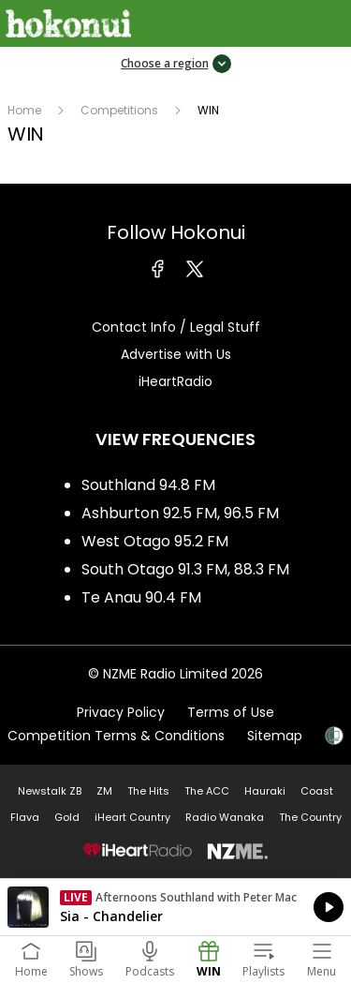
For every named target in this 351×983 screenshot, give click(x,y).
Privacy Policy (121, 712)
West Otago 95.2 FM (154, 541)
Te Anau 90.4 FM (141, 597)
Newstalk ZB (49, 790)
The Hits (148, 790)
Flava (24, 817)
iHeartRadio (175, 381)
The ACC (206, 790)
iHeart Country (132, 817)
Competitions (119, 110)
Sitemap (274, 735)
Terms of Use (230, 712)
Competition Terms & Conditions (116, 735)
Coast (316, 790)
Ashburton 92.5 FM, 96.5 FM (180, 513)
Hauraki (264, 790)
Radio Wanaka (224, 817)
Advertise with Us (176, 354)
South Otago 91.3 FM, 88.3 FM (185, 569)
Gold (67, 817)
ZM (104, 790)
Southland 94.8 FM (148, 485)
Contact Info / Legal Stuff (176, 327)
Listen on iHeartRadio (175, 907)
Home (24, 110)
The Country (310, 817)
